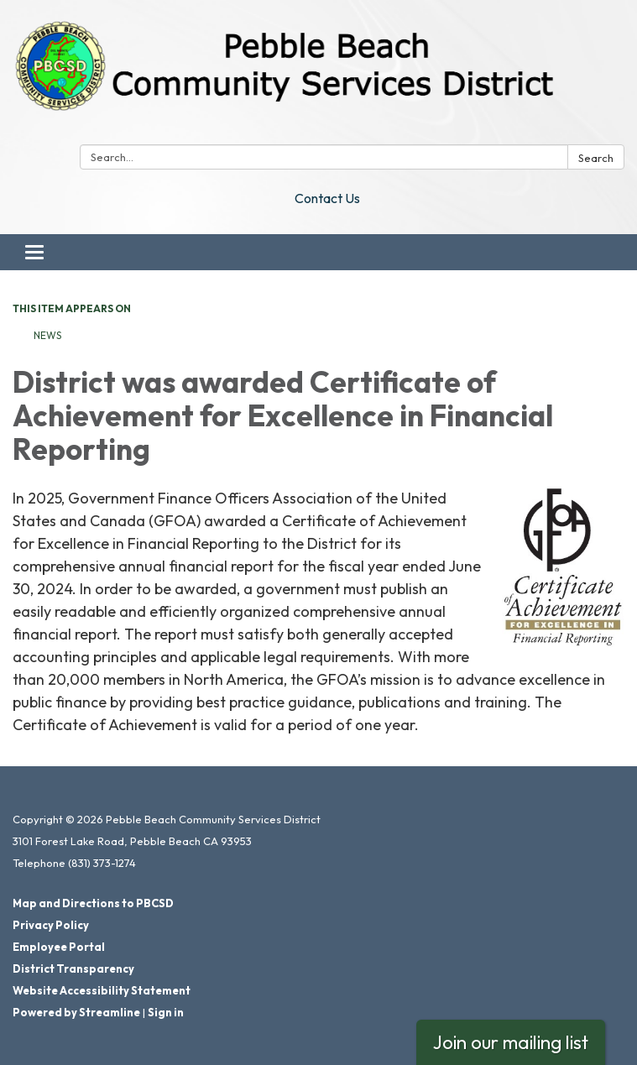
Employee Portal (59, 946)
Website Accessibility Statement (102, 990)
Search (596, 157)
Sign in (166, 1012)
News (47, 335)
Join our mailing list (510, 1042)
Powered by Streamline (76, 1012)
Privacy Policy (51, 925)
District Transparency (73, 968)
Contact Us (327, 198)
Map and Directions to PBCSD (93, 903)
